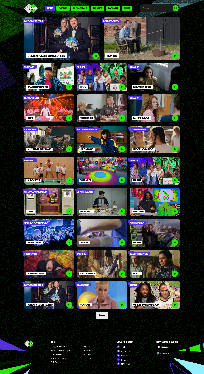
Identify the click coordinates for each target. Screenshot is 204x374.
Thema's (87, 350)
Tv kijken (63, 8)
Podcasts (113, 8)
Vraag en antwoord (59, 346)
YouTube (122, 355)
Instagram (123, 351)
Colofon (54, 362)
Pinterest (123, 359)
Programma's (80, 8)
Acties (127, 8)
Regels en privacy (58, 358)
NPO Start (123, 363)
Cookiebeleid (56, 354)
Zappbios (97, 8)
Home (50, 8)
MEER (102, 315)
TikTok (122, 346)
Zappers (87, 354)
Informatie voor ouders (61, 350)
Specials (87, 358)
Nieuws (87, 346)
